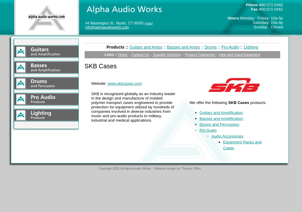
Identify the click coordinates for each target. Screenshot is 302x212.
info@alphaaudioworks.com (107, 27)
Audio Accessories (227, 136)
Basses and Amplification (221, 118)
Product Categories (200, 55)
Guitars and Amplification (221, 112)
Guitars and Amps (145, 47)
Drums (210, 47)
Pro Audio (230, 47)
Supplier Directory (167, 55)
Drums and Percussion (219, 124)
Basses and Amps (183, 47)
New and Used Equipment (239, 55)
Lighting (251, 47)
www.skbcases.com (125, 83)
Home (122, 55)
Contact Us (140, 55)
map (149, 23)
